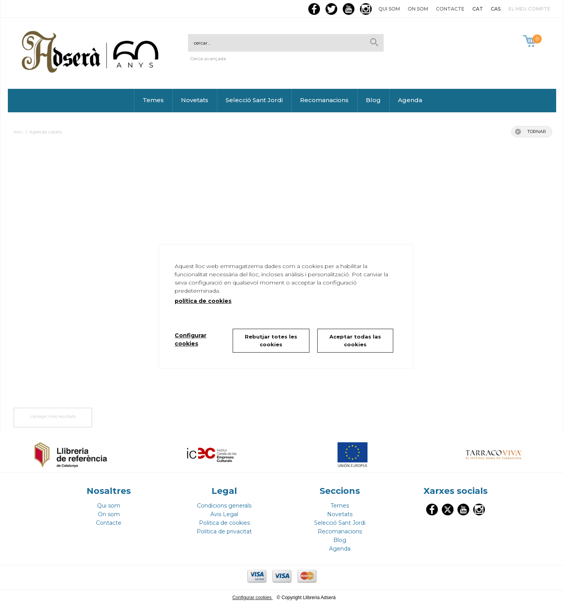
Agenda (410, 100)
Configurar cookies (252, 597)
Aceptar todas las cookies (355, 340)
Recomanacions (324, 100)
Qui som (389, 9)
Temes (153, 100)
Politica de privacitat (224, 531)
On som (418, 9)
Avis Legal (224, 514)
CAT (477, 9)
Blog (373, 100)
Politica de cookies (224, 522)
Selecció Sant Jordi (254, 100)
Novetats (194, 100)
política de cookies (203, 300)
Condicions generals (224, 505)
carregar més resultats (53, 416)
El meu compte (529, 9)
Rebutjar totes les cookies (271, 340)
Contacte (450, 9)
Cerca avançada (208, 58)
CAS (496, 9)
